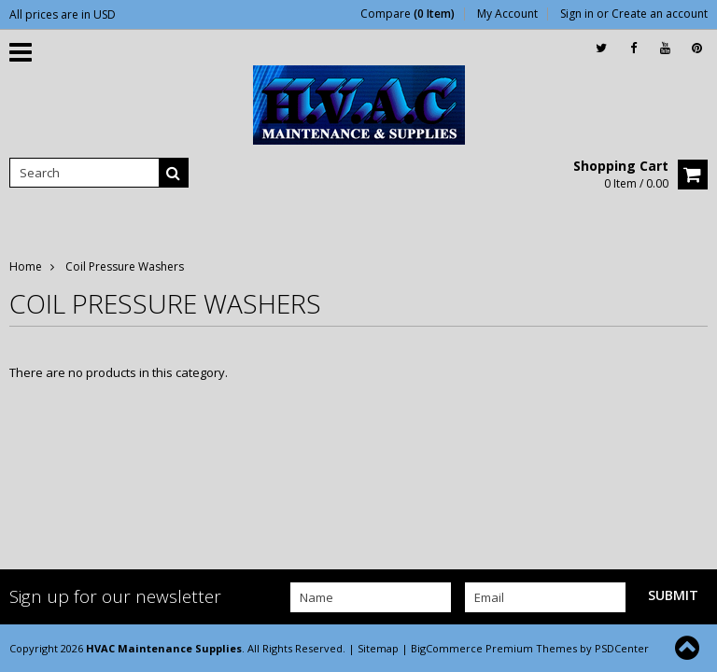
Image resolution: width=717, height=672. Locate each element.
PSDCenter (622, 648)
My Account (507, 14)
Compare (407, 14)
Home (25, 266)
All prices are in (62, 14)
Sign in (577, 14)
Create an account (660, 14)
